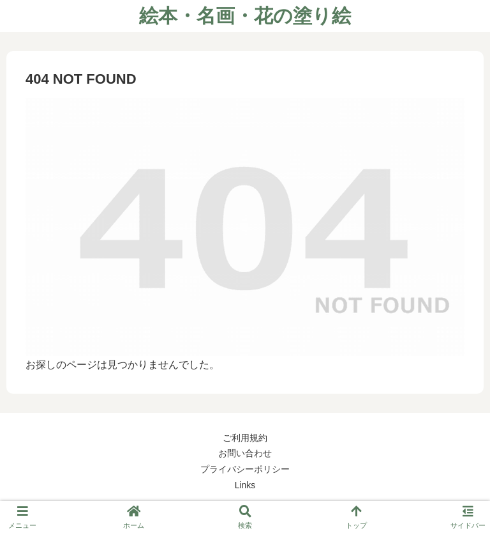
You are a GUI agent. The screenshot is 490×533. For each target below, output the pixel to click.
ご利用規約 (245, 438)
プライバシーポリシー (245, 469)
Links (245, 485)
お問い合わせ (245, 453)
